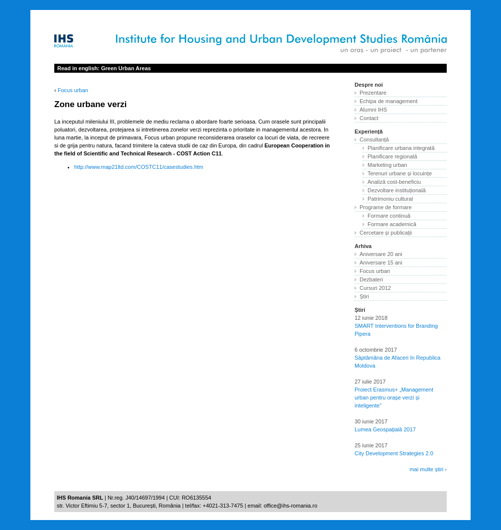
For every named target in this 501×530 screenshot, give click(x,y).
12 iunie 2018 (371, 318)
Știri (364, 296)
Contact (369, 118)
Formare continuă (389, 216)
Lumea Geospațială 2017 (385, 429)
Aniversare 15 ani (381, 262)
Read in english (104, 68)
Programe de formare (386, 207)
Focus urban (73, 90)
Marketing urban (387, 165)
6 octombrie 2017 (376, 350)
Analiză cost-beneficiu (394, 182)
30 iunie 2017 (371, 421)
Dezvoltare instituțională (397, 190)
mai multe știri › (428, 469)
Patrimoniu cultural (390, 199)
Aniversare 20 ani (381, 254)
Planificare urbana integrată (401, 148)
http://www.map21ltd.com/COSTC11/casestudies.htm (138, 167)
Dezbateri (371, 279)
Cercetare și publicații (386, 233)
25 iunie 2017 (371, 445)
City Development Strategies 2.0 (394, 453)
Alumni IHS (373, 110)
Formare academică (392, 224)
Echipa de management (388, 101)
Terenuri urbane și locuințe (400, 173)
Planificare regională (392, 156)
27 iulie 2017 (370, 382)
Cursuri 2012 (375, 288)
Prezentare (373, 93)
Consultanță (374, 139)
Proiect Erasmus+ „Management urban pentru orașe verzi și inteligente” (394, 397)
